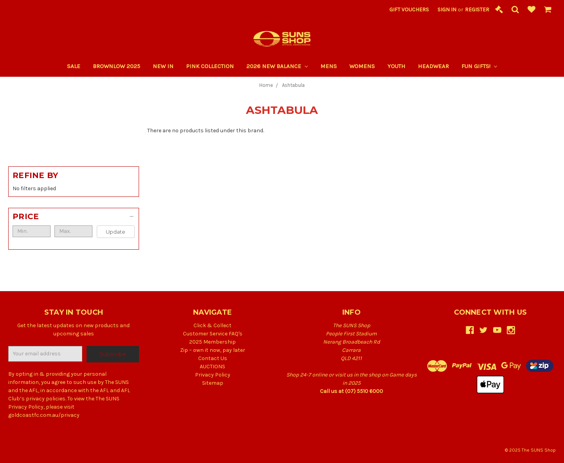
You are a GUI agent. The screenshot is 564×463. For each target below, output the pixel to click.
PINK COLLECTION (210, 66)
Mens (328, 66)
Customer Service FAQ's (212, 333)
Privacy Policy (212, 374)
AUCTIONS (212, 366)
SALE (73, 66)
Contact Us (212, 358)
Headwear (433, 66)
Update (115, 232)
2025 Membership (212, 342)
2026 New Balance (277, 66)
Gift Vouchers (409, 9)
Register (477, 9)
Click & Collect (212, 325)
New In (163, 66)
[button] (74, 216)
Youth (396, 66)
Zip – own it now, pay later (212, 350)
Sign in (446, 9)
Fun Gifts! (479, 66)
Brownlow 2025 (116, 66)
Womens (362, 66)
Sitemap (212, 383)
